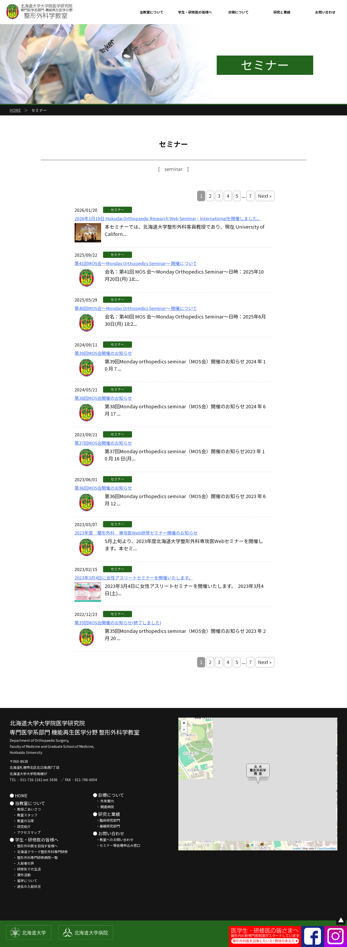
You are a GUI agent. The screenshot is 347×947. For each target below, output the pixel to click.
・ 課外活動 (20, 874)
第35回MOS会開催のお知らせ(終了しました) (118, 622)
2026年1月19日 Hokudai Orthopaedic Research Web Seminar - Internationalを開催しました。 (168, 218)
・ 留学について (23, 880)
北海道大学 (34, 932)
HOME (15, 110)
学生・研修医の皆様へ (195, 12)
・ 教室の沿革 (22, 820)
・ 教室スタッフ (23, 815)
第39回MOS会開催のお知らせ (103, 353)
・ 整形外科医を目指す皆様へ (34, 845)
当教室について (151, 12)
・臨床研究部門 (106, 820)
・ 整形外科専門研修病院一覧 (34, 857)
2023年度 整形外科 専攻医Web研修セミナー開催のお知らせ (136, 533)
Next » (265, 195)
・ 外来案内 (103, 801)
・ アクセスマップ (25, 832)
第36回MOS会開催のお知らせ (103, 488)
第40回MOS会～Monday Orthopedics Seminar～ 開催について (136, 308)
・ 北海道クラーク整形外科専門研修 (39, 851)
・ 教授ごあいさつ (25, 809)
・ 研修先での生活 (25, 869)
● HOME (19, 795)
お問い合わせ (325, 12)
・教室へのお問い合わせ (113, 839)
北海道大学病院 (91, 932)
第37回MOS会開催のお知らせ (103, 443)
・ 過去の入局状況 (25, 886)
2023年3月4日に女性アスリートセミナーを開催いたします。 (134, 577)
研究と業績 (281, 12)
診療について (238, 12)
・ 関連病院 (103, 806)
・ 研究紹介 (20, 826)
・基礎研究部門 (106, 826)
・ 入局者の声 (22, 863)
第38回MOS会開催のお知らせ (103, 398)
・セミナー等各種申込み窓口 (116, 845)
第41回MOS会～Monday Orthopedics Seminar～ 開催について (136, 263)
